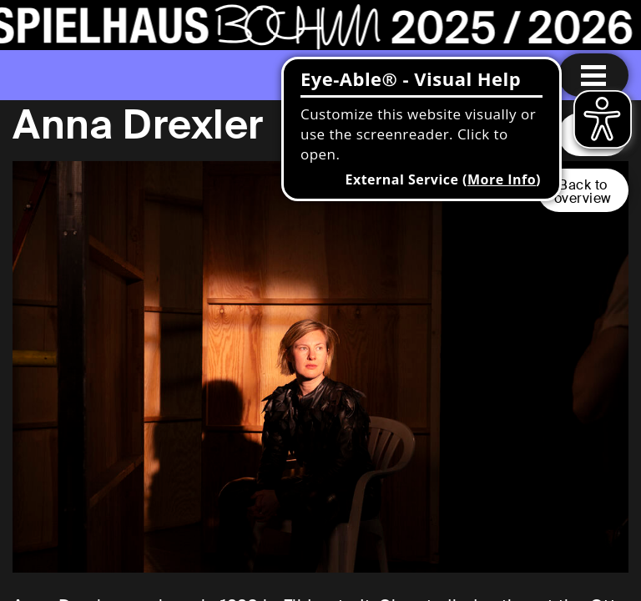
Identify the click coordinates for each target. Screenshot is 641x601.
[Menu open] (593, 75)
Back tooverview (583, 191)
